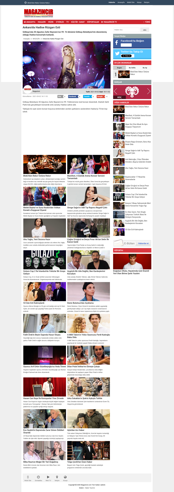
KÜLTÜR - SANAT (78, 22)
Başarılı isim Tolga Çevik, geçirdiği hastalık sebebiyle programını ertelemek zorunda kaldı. (85, 466)
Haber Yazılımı (90, 488)
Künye (139, 2)
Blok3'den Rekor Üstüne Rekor (37, 176)
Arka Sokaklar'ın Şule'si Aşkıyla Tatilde (84, 398)
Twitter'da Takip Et (132, 51)
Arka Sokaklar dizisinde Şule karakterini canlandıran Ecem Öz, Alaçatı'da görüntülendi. (88, 403)
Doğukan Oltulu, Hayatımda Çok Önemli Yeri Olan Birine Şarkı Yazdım (131, 272)
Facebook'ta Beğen (132, 40)
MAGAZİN (42, 22)
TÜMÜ (146, 22)
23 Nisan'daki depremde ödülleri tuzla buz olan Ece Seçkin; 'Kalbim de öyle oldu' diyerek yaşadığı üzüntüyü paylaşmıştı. (43, 437)
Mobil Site (131, 2)
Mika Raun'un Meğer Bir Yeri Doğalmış (40, 462)
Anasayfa (121, 2)
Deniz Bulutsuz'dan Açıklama (80, 303)
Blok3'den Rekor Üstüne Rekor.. (37, 3)
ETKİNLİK (60, 22)
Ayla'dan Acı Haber (75, 430)
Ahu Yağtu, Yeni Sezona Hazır (36, 239)
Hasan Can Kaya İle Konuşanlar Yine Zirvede (43, 398)
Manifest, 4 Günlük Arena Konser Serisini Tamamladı (86, 177)
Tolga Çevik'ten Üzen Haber (79, 462)
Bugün (119, 68)
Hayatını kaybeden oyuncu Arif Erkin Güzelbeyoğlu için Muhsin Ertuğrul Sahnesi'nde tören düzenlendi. (44, 371)
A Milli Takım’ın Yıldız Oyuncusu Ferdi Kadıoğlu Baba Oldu (88, 336)
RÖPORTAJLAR (93, 22)
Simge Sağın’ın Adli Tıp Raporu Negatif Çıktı (87, 207)
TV (67, 22)
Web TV (48, 477)
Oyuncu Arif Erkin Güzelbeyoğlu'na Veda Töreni (44, 366)
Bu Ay (145, 68)
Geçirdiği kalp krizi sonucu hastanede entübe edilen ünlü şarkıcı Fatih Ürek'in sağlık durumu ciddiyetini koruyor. (42, 339)
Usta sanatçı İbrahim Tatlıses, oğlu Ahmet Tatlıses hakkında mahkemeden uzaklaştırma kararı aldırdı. (87, 278)
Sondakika (38, 477)
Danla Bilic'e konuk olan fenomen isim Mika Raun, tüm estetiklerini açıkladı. (41, 466)
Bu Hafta (132, 68)
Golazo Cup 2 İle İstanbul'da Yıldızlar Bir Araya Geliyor (44, 272)
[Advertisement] (11, 44)
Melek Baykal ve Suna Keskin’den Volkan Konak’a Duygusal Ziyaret (41, 208)
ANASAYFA (29, 22)
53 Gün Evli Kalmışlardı (33, 303)
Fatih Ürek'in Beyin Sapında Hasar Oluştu (41, 335)
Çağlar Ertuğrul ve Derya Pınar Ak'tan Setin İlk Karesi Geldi (88, 240)
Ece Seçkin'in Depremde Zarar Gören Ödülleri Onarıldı (43, 431)
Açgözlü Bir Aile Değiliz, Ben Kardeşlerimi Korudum (86, 272)
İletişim (146, 2)
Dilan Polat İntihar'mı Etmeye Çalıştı (83, 366)
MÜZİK (50, 22)
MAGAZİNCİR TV (109, 22)
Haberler (112, 2)
